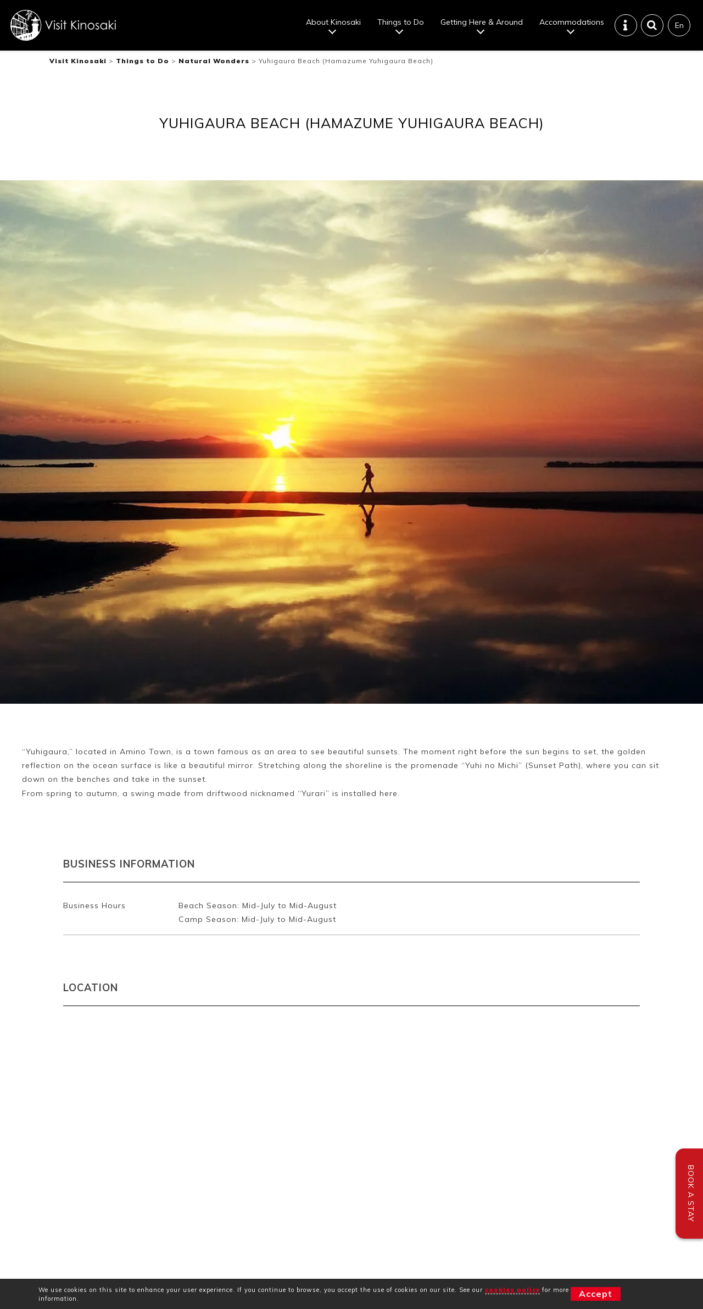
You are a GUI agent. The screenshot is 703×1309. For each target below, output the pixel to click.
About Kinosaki (333, 22)
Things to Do (400, 22)
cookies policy (512, 1290)
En (679, 25)
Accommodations (571, 22)
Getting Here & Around (481, 22)
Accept (595, 1293)
